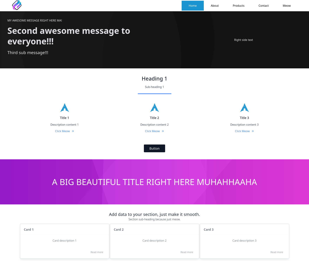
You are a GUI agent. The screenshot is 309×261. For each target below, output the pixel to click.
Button (154, 148)
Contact (264, 6)
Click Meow (64, 131)
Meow (287, 6)
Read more (97, 252)
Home (193, 6)
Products (239, 6)
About (215, 6)
